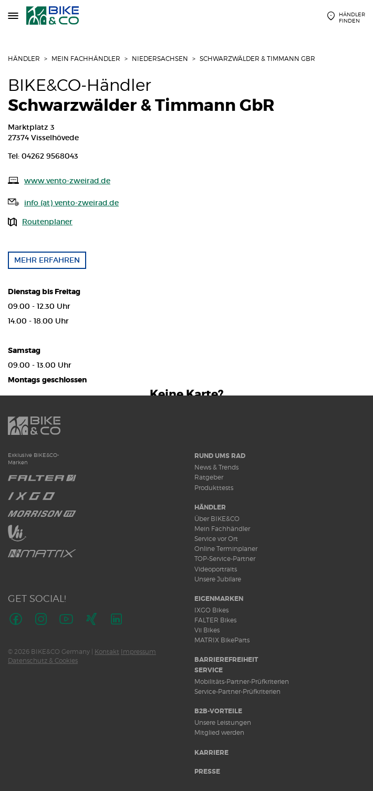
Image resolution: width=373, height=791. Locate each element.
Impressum (138, 651)
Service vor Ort (216, 539)
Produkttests (213, 488)
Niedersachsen (160, 59)
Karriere (211, 752)
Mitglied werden (219, 732)
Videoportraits (215, 569)
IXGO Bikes (211, 610)
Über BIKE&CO (217, 519)
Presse (207, 771)
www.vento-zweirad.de (67, 180)
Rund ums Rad (219, 456)
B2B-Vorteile (218, 711)
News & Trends (216, 467)
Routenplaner (47, 221)
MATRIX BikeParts (222, 640)
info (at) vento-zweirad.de (71, 202)
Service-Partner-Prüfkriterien (237, 691)
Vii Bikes (207, 630)
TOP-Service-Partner (224, 559)
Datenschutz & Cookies (43, 660)
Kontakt (107, 651)
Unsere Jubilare (217, 579)
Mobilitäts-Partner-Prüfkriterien (241, 681)
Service (208, 670)
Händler (24, 59)
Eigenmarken (218, 599)
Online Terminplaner (225, 549)
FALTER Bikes (215, 620)
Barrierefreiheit (226, 659)
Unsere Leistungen (222, 722)
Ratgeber (208, 477)
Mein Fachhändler (85, 59)
